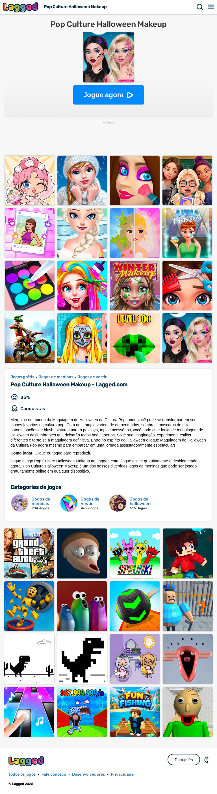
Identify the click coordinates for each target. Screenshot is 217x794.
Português (184, 760)
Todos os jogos (22, 774)
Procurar (200, 7)
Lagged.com (26, 761)
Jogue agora (103, 95)
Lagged (21, 7)
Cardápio (211, 7)
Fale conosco (54, 774)
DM (207, 759)
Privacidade (122, 774)
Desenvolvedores (88, 774)
